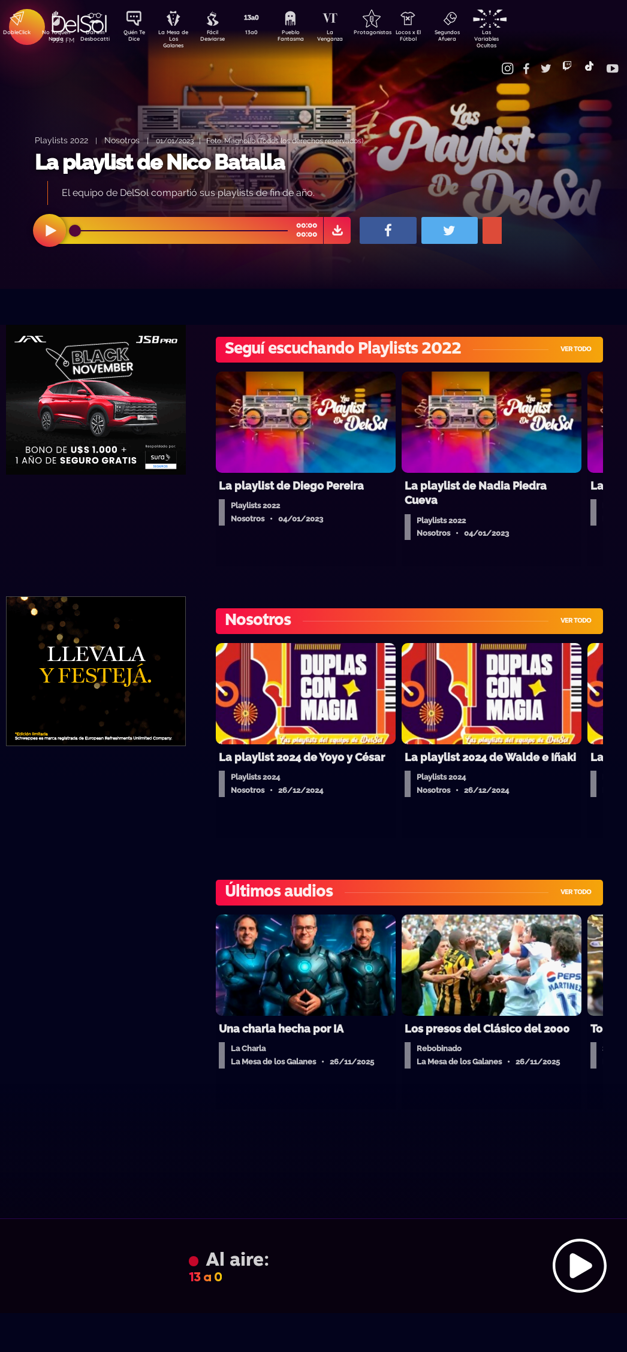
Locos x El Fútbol (432, 37)
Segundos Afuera (474, 37)
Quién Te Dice (139, 37)
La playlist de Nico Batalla (160, 162)
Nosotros (122, 140)
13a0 (264, 33)
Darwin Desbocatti (96, 37)
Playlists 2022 (61, 140)
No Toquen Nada (54, 37)
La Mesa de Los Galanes (180, 38)
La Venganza (348, 37)
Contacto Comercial (492, 61)
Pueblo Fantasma (306, 37)
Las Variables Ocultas (516, 38)
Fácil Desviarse (222, 37)
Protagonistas (390, 33)
